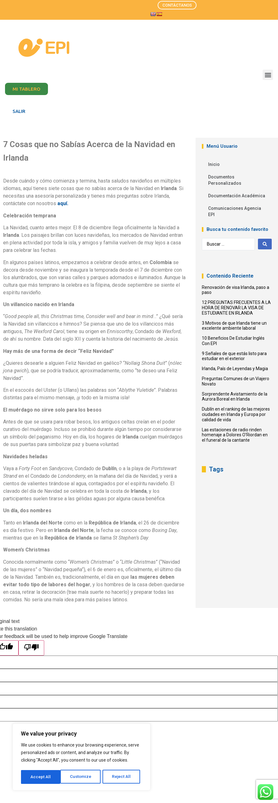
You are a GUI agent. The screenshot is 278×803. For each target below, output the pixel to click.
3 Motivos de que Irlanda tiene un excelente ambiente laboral (234, 326)
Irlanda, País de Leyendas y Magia (235, 368)
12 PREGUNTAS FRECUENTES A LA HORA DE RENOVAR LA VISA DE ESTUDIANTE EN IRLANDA (236, 308)
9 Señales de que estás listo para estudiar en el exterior (234, 356)
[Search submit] (265, 244)
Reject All (82, 776)
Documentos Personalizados (224, 180)
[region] (81, 757)
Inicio (214, 164)
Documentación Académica (236, 195)
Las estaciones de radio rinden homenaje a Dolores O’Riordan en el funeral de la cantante (235, 435)
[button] (268, 75)
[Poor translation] (31, 648)
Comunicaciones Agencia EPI (234, 211)
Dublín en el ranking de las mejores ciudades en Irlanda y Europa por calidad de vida (236, 414)
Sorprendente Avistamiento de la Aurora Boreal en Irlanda (234, 396)
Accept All (123, 776)
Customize (41, 776)
